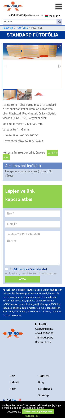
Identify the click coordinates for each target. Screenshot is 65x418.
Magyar (51, 16)
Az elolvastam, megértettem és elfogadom (31, 271)
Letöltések (45, 389)
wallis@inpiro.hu (34, 15)
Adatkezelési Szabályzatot (30, 269)
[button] (59, 46)
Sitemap (43, 395)
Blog (41, 382)
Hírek (13, 389)
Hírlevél (14, 382)
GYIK (12, 376)
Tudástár (43, 376)
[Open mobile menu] (58, 6)
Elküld (22, 279)
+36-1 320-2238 (17, 15)
